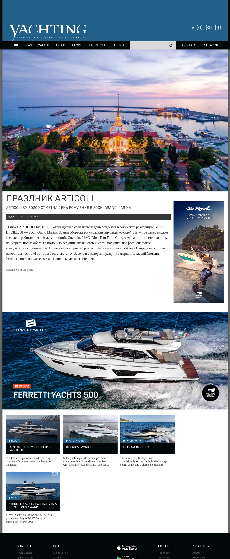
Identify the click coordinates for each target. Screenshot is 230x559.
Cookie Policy (150, 535)
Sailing (118, 45)
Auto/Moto (23, 520)
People (77, 45)
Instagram (164, 500)
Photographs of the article (19, 269)
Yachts (44, 45)
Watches (22, 525)
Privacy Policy (112, 535)
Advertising (199, 500)
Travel (20, 510)
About (196, 496)
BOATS (61, 45)
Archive (57, 500)
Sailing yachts (25, 500)
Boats (20, 505)
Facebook (164, 496)
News (27, 45)
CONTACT (189, 45)
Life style (97, 45)
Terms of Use (131, 535)
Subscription (60, 496)
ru (192, 28)
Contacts (197, 505)
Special (21, 515)
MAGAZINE (211, 45)
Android (163, 515)
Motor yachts (24, 496)
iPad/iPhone (165, 510)
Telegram (163, 505)
